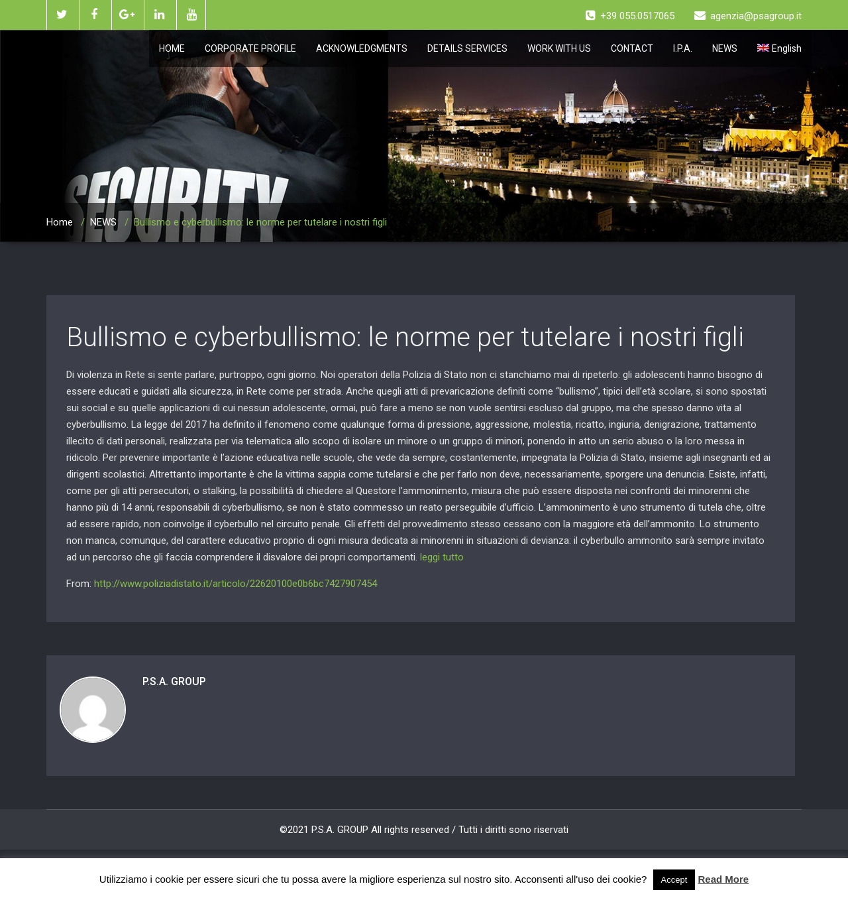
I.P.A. (682, 48)
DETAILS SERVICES (467, 48)
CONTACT (632, 48)
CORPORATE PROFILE (250, 48)
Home (59, 222)
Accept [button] (674, 880)
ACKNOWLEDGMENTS (361, 48)
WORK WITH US (559, 48)
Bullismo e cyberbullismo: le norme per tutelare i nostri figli (405, 337)
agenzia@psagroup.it (748, 16)
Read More (723, 879)
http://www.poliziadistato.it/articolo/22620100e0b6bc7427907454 (235, 584)
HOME (172, 48)
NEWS (724, 48)
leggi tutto (442, 557)
